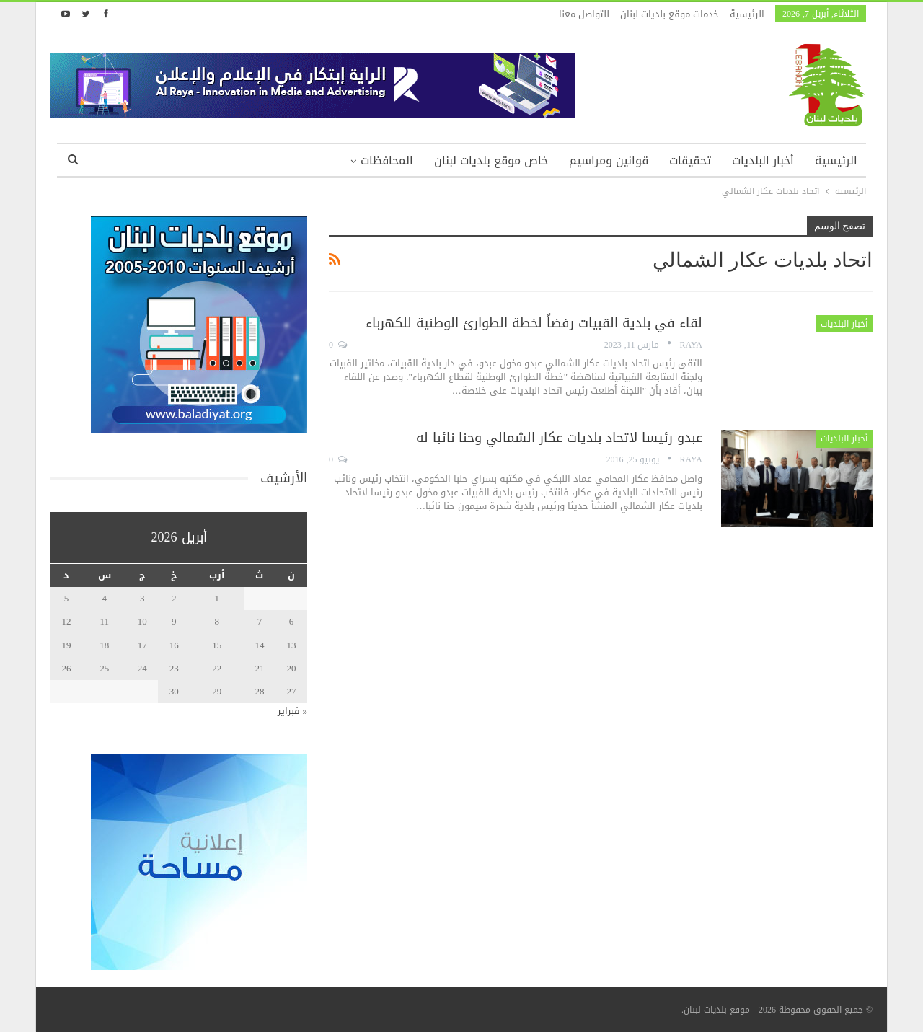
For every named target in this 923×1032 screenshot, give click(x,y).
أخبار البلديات (763, 160)
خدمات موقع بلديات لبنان (669, 14)
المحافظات (387, 160)
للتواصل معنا (584, 14)
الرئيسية (747, 14)
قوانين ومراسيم (608, 160)
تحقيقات (690, 160)
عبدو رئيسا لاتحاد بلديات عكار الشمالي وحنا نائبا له (559, 437)
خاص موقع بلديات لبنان (491, 160)
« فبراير (293, 711)
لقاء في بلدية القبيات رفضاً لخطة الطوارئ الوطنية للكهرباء (534, 323)
